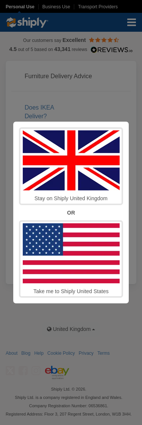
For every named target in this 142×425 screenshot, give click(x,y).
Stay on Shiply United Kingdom (71, 165)
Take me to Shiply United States (71, 258)
